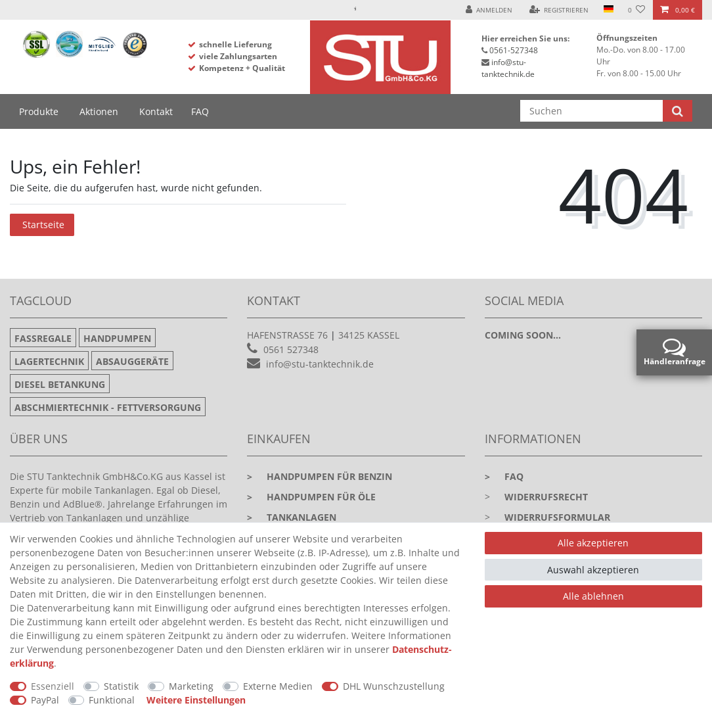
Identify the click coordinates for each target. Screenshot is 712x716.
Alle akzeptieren (593, 543)
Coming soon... (523, 335)
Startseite (43, 224)
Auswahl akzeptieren (593, 569)
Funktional (112, 700)
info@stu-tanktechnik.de (508, 68)
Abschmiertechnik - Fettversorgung (107, 407)
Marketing (191, 686)
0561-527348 (513, 50)
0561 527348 (291, 349)
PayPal (45, 700)
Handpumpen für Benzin (319, 476)
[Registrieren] (559, 10)
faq (504, 476)
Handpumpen (117, 338)
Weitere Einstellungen (196, 700)
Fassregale (43, 338)
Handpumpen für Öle (311, 496)
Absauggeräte (132, 361)
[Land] (608, 10)
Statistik (121, 686)
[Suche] (677, 111)
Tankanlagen (291, 517)
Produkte (38, 111)
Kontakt (156, 111)
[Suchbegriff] (591, 111)
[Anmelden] (489, 10)
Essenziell (52, 686)
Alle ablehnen (593, 596)
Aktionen (98, 111)
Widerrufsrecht (546, 496)
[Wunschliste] (637, 10)
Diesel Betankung (59, 384)
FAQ (200, 111)
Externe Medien (278, 686)
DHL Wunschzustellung (394, 686)
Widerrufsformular (557, 517)
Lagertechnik (49, 361)
